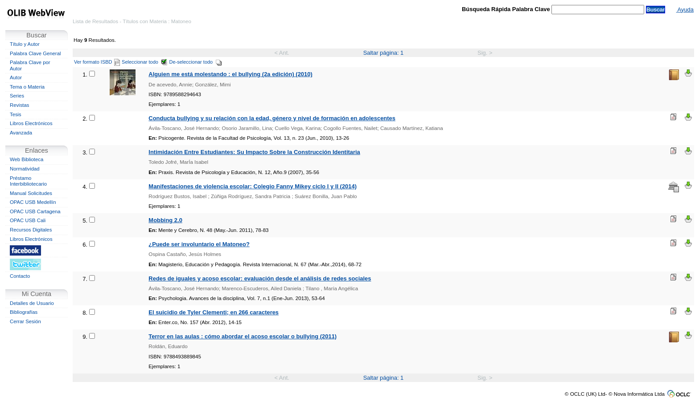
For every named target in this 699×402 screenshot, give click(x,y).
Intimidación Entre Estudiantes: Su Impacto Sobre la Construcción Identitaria (254, 152)
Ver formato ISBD (97, 62)
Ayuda (685, 9)
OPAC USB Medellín (33, 202)
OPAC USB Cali (27, 220)
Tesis (15, 114)
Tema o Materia (27, 86)
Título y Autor (25, 44)
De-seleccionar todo (195, 62)
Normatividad (25, 168)
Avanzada (21, 132)
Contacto (20, 276)
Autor (16, 77)
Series (17, 95)
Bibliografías (23, 312)
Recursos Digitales (31, 229)
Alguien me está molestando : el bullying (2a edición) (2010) (230, 74)
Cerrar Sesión (25, 321)
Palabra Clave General (35, 53)
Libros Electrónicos (31, 123)
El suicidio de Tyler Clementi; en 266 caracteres (213, 312)
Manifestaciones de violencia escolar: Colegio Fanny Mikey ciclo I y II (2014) (252, 186)
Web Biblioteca (26, 159)
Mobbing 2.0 (165, 220)
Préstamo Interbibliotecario (28, 181)
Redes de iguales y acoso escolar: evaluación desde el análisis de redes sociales (259, 278)
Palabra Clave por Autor (30, 65)
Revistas (19, 105)
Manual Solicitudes (31, 193)
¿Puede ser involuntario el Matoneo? (198, 244)
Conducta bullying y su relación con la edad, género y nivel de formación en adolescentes (271, 118)
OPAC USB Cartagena (35, 211)
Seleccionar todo (145, 62)
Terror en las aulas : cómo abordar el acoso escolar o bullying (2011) (242, 336)
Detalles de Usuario (32, 303)
